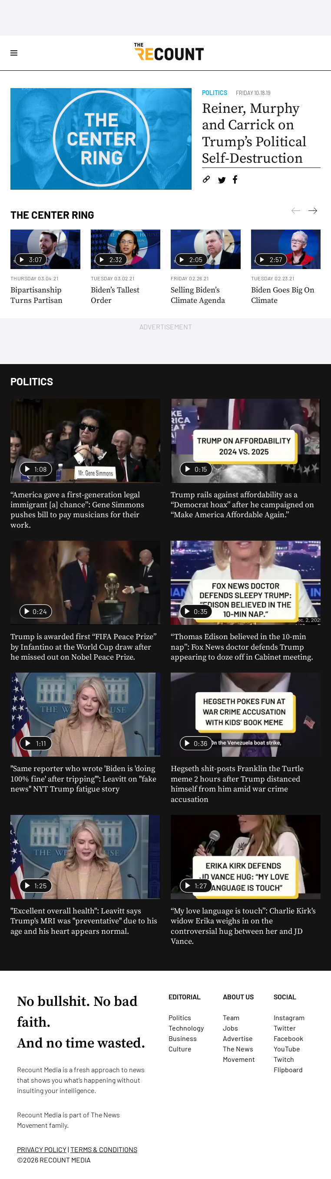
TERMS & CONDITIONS (103, 1149)
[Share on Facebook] (235, 181)
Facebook (288, 1038)
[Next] (296, 212)
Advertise (238, 1038)
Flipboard (288, 1069)
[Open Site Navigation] (13, 53)
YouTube (287, 1048)
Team (231, 1017)
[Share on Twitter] (222, 181)
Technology (186, 1028)
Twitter (285, 1028)
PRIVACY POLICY (41, 1149)
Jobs (230, 1028)
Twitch (284, 1059)
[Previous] (313, 212)
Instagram (289, 1017)
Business (183, 1038)
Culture (180, 1048)
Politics (214, 92)
